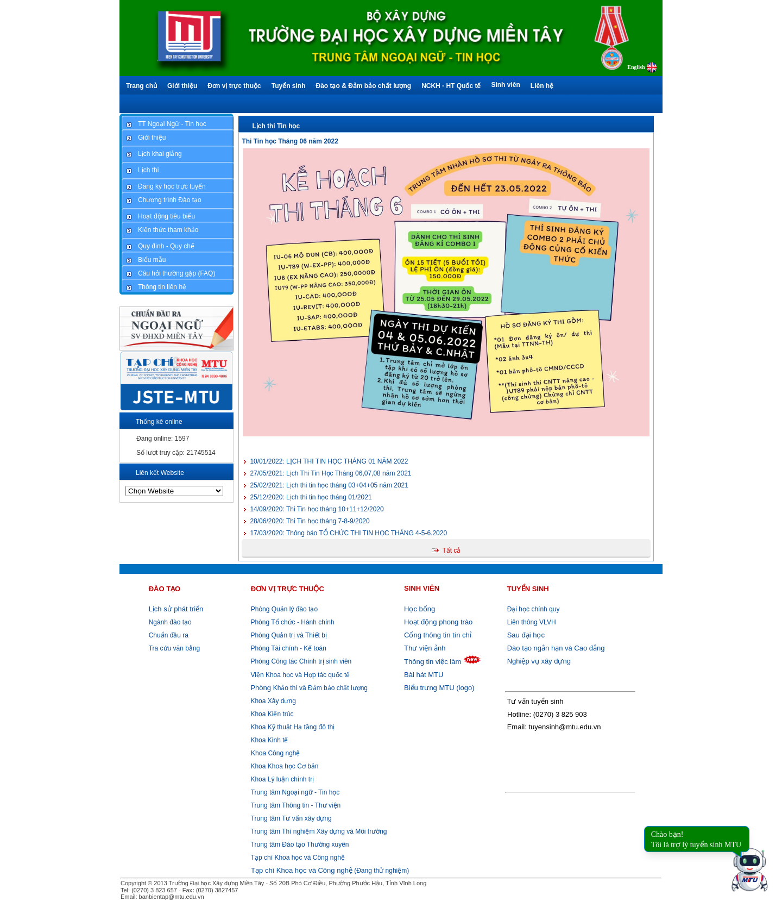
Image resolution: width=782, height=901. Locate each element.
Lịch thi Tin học (276, 126)
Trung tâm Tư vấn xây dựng (291, 818)
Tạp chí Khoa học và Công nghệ (298, 857)
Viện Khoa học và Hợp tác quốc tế (299, 675)
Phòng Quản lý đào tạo (284, 609)
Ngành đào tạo (170, 622)
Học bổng (419, 609)
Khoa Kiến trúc (271, 714)
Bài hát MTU (423, 675)
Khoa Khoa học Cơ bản (283, 766)
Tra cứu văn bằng (174, 648)
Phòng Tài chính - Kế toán (287, 648)
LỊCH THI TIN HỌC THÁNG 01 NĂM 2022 (329, 461)
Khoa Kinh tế (268, 740)
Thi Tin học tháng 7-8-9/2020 (309, 521)
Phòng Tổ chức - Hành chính (292, 622)
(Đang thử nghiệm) (330, 870)
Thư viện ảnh (424, 648)
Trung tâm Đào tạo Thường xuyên (300, 844)
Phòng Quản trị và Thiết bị (288, 635)
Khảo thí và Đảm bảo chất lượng (308, 688)
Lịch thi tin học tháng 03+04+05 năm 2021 (329, 485)
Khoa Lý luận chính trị (281, 779)
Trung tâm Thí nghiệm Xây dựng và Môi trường (319, 831)
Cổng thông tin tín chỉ (437, 635)
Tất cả (451, 550)
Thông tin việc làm (432, 662)
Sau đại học (526, 635)
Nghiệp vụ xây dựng (539, 661)
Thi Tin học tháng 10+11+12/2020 (316, 509)
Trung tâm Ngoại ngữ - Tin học (295, 792)
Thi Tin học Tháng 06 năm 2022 (290, 141)
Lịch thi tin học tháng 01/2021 (310, 497)
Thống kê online (159, 422)
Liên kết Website (160, 473)
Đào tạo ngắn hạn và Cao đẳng (556, 648)
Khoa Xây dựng (272, 701)
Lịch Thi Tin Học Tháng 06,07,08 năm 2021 (330, 473)
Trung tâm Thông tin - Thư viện (296, 805)
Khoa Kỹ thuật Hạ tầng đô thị (292, 727)
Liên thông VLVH (531, 622)
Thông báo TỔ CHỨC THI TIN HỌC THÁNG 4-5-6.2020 (348, 533)
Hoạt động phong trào (438, 622)
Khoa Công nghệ (275, 753)
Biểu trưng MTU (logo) (439, 688)
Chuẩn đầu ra (168, 635)
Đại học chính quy (533, 609)
